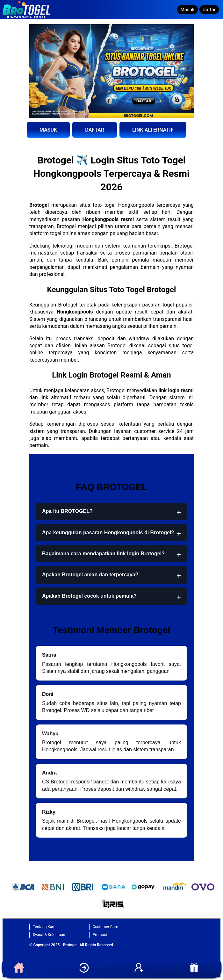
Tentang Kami (44, 927)
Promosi (100, 935)
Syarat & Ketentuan (49, 935)
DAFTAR (94, 130)
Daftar (209, 9)
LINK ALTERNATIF (153, 130)
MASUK (48, 130)
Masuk (187, 9)
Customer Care (105, 927)
